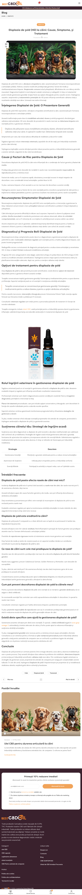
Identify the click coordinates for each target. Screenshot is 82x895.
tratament (53, 673)
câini (26, 673)
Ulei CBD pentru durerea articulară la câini (28, 743)
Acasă (3, 16)
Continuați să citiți (9, 755)
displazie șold (39, 673)
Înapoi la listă (41, 679)
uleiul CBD (27, 309)
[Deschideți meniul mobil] (79, 3)
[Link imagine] (14, 817)
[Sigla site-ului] (12, 3)
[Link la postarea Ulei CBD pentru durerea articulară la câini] (41, 714)
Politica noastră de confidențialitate (19, 804)
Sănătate (10, 16)
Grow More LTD (28, 888)
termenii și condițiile (27, 792)
